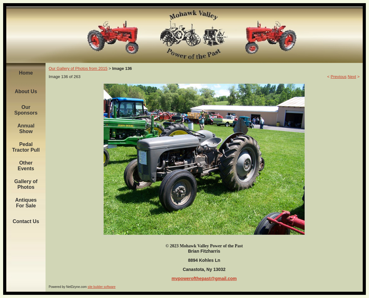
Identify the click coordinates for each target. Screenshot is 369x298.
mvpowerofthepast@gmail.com (203, 278)
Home (26, 73)
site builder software (102, 287)
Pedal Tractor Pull (26, 147)
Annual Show (25, 128)
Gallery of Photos (26, 184)
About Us (26, 91)
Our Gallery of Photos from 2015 (78, 68)
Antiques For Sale (25, 202)
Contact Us (26, 221)
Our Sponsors (26, 109)
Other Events (26, 165)
